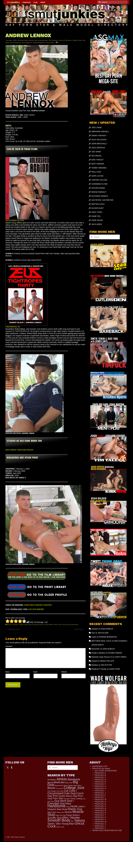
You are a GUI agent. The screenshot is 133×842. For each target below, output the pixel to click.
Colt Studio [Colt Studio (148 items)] (51, 791)
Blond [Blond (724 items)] (51, 788)
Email (36, 672)
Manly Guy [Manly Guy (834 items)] (75, 809)
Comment (9, 646)
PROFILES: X (100, 824)
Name (7, 672)
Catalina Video (77, 40)
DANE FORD (114, 669)
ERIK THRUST (97, 160)
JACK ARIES (96, 224)
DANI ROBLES (107, 629)
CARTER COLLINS (99, 180)
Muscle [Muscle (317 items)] (68, 812)
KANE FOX (96, 216)
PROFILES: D (100, 780)
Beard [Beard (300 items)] (50, 782)
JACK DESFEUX (98, 148)
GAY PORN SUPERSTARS (106, 771)
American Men (33, 40)
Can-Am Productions (65, 40)
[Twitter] (7, 767)
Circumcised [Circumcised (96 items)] (59, 788)
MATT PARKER (97, 164)
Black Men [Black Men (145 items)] (78, 785)
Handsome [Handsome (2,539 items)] (56, 806)
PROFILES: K (100, 795)
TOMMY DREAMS (98, 168)
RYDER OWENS (115, 653)
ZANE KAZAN (97, 220)
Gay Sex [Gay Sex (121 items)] (67, 799)
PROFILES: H (100, 788)
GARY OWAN (120, 657)
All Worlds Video (22, 40)
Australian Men (43, 40)
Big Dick (9, 624)
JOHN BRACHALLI (99, 144)
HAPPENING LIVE (99, 766)
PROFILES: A (100, 773)
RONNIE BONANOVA (108, 637)
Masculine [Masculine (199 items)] (51, 812)
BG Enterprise (53, 40)
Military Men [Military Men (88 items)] (60, 812)
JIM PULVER (103, 633)
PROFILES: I (100, 791)
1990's (14, 40)
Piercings (35, 624)
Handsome (15, 624)
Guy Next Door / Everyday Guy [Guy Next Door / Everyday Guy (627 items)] (60, 802)
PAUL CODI (96, 172)
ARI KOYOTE (106, 665)
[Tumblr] (12, 767)
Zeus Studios (50, 42)
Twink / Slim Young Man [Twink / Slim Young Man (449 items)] (60, 823)
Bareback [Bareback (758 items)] (74, 779)
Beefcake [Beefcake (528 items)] (59, 782)
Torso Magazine (27, 42)
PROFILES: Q (100, 808)
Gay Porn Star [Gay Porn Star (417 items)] (55, 798)
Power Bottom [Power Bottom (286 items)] (73, 815)
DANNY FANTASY (98, 136)
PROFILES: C (100, 777)
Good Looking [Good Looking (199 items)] (76, 798)
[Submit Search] (99, 2)
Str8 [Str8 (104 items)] (72, 821)
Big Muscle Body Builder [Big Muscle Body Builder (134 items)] (64, 785)
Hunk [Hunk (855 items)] (73, 806)
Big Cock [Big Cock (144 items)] (68, 783)
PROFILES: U (100, 817)
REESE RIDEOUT (98, 192)
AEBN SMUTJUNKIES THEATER (38, 605)
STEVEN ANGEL (98, 188)
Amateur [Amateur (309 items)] (51, 779)
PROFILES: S (100, 813)
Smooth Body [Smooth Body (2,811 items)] (58, 820)
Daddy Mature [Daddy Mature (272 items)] (65, 796)
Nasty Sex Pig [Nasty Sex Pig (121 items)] (60, 815)
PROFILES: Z (100, 828)
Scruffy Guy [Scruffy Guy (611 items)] (54, 817)
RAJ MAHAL (96, 156)
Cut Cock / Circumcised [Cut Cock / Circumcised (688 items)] (62, 792)
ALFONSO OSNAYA (99, 196)
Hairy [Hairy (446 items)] (68, 803)
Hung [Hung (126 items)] (68, 807)
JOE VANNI (96, 152)
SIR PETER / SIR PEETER (102, 200)
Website (64, 672)
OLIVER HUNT (97, 208)
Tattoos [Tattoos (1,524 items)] (79, 820)
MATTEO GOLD (98, 204)
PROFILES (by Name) (101, 768)
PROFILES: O (100, 804)
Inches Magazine (15, 42)
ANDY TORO (96, 212)
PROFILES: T (100, 815)
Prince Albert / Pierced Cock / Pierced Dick (57, 624)
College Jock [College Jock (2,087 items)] (74, 788)
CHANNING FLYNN (99, 184)
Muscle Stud (27, 624)
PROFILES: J (100, 793)
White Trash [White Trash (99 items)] (60, 827)
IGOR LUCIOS (97, 176)
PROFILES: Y (100, 826)
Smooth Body (74, 624)
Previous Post (14, 629)
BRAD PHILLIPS (107, 661)
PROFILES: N (100, 802)
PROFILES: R (100, 810)
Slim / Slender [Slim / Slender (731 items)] (71, 817)
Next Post (79, 629)
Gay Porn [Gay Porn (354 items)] (78, 796)
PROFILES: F (100, 784)
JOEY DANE (96, 127)
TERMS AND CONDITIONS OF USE (107, 830)
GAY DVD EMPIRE (36, 609)
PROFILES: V (100, 819)
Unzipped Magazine (38, 42)
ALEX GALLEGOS (99, 140)
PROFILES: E (100, 782)
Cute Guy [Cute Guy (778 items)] (70, 793)
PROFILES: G (100, 786)
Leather (21, 624)
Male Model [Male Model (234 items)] (62, 809)
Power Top (41, 624)
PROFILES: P (100, 806)
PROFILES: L (100, 797)
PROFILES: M (100, 799)
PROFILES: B (100, 775)
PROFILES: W (100, 822)
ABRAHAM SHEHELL (100, 131)
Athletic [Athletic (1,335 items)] (61, 779)
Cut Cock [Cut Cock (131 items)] (59, 791)
